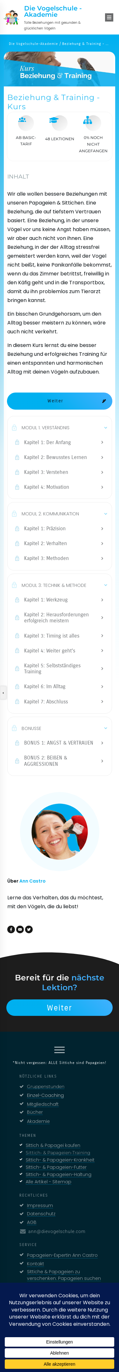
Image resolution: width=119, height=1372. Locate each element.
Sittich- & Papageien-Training (58, 1152)
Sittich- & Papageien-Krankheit (60, 1160)
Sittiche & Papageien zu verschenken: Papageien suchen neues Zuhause (64, 1278)
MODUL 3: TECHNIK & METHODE (54, 585)
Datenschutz (41, 1214)
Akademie (38, 1121)
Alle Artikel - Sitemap (48, 1182)
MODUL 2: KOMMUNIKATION (50, 514)
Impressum (40, 1205)
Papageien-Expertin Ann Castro (62, 1255)
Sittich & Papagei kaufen (53, 1145)
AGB (31, 1222)
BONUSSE (31, 728)
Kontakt (35, 1264)
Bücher (35, 1112)
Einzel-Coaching (45, 1095)
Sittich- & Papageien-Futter (56, 1167)
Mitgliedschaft (43, 1104)
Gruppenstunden (45, 1086)
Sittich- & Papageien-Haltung (58, 1174)
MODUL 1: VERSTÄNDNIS (45, 428)
